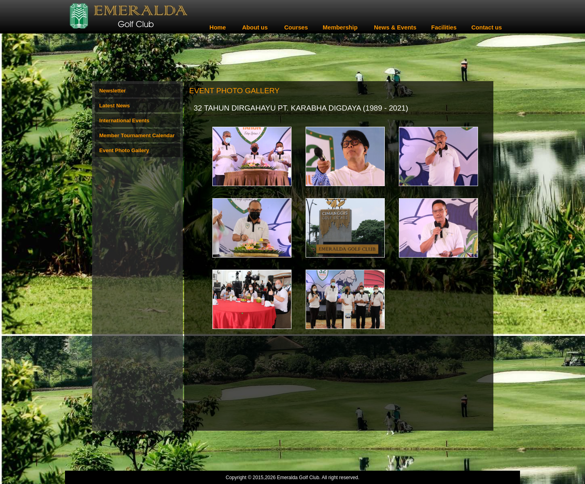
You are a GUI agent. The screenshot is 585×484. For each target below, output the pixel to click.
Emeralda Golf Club (298, 477)
